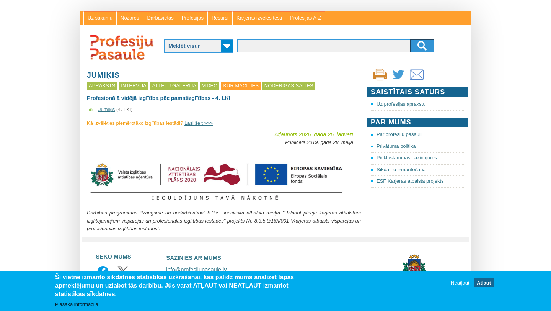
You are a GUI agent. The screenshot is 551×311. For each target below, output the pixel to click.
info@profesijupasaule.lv (196, 270)
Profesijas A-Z (305, 18)
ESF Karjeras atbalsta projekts (410, 181)
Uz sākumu (100, 18)
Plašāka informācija (76, 304)
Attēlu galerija (174, 85)
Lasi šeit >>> (198, 123)
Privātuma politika (396, 146)
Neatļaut (460, 283)
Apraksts (102, 85)
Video (209, 85)
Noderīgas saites (288, 85)
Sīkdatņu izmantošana (401, 169)
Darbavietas (160, 18)
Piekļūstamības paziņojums (407, 157)
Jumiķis (106, 109)
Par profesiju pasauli (399, 134)
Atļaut (484, 283)
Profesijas (193, 18)
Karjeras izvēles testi (259, 18)
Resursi (220, 18)
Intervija (133, 85)
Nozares (130, 18)
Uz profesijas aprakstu (401, 104)
